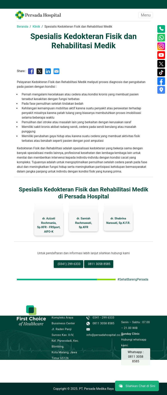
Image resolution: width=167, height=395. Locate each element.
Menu (146, 15)
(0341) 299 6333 (69, 264)
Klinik (36, 26)
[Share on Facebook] (31, 71)
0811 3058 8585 (99, 264)
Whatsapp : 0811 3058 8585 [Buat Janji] (136, 356)
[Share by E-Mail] (56, 71)
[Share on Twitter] (39, 71)
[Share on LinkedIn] (48, 71)
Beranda (22, 26)
